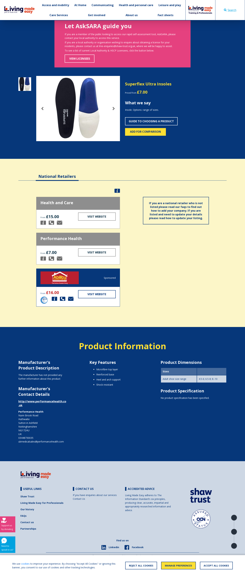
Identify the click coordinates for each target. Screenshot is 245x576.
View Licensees (79, 58)
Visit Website (96, 216)
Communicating (103, 5)
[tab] (57, 173)
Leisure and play (170, 5)
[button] (42, 108)
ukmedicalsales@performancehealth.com (41, 441)
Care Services (59, 15)
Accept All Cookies (216, 565)
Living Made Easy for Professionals (41, 502)
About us (132, 15)
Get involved (96, 15)
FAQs (23, 515)
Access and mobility (55, 5)
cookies (25, 563)
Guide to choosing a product (151, 121)
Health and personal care (136, 5)
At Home (80, 5)
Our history (27, 509)
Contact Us (79, 498)
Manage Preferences (178, 565)
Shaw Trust (27, 496)
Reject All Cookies (141, 565)
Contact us (27, 522)
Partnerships (28, 528)
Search (230, 10)
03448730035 (25, 437)
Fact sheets (165, 15)
